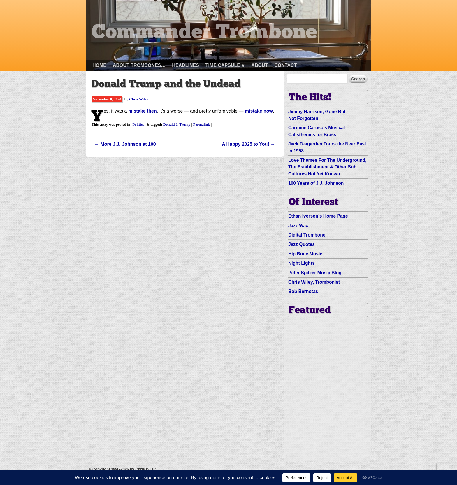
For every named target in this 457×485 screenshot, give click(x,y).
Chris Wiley (138, 99)
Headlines (185, 65)
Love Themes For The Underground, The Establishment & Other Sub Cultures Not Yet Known (327, 167)
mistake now (259, 111)
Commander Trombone (204, 33)
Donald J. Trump (177, 124)
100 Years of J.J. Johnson (316, 183)
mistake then (142, 111)
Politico (138, 124)
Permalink (201, 124)
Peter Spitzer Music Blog (315, 272)
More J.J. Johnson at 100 (125, 144)
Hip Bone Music (305, 253)
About (259, 65)
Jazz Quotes (301, 244)
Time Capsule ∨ (225, 65)
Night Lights (301, 263)
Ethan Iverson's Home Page (318, 216)
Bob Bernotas (303, 291)
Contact (285, 65)
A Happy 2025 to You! (248, 144)
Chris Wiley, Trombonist (314, 282)
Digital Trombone (306, 234)
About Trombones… (139, 65)
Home (99, 65)
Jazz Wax (298, 225)
